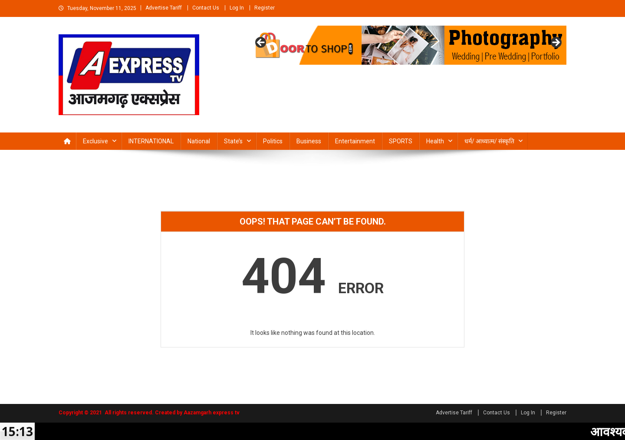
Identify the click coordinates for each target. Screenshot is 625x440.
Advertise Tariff (163, 8)
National (199, 141)
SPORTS (400, 141)
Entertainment (355, 141)
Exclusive (95, 141)
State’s (233, 141)
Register (264, 8)
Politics (273, 141)
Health (435, 141)
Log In (237, 8)
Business (308, 141)
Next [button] (555, 43)
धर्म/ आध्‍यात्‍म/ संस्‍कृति (489, 141)
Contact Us (205, 8)
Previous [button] (261, 43)
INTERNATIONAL (151, 141)
